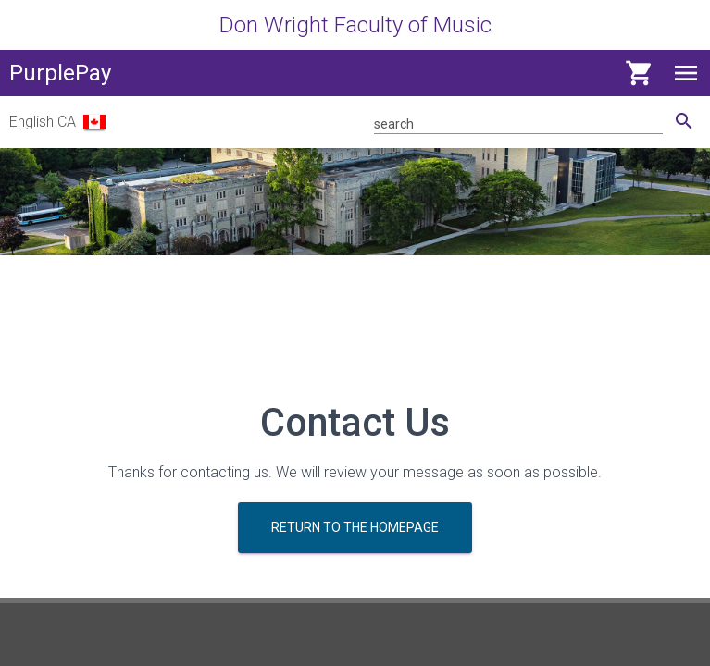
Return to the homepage (355, 527)
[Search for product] (519, 122)
